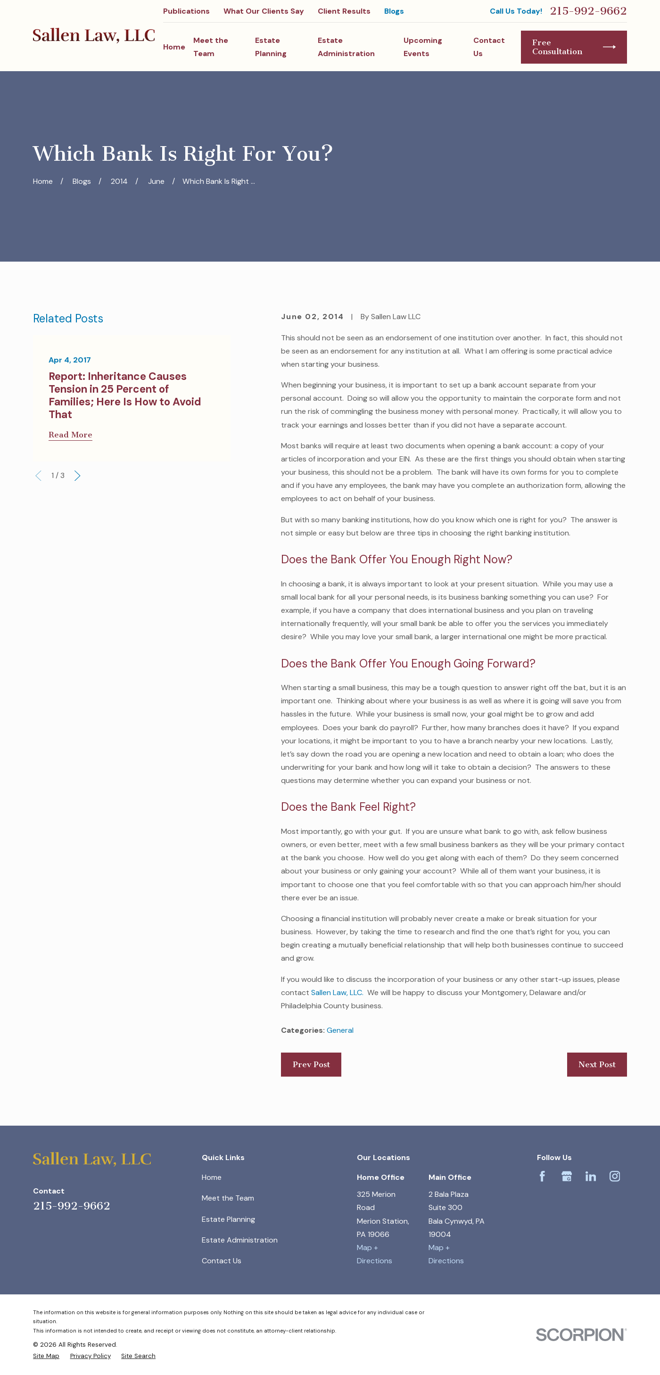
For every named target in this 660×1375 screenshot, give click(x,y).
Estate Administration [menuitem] (346, 46)
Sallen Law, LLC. (337, 992)
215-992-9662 (588, 11)
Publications (186, 11)
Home (212, 1177)
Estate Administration (240, 1240)
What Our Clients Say (263, 11)
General (340, 1030)
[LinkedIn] (591, 1176)
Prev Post (311, 1064)
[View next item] (77, 475)
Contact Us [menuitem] (489, 46)
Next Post (597, 1064)
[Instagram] (615, 1176)
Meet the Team (228, 1198)
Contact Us (221, 1261)
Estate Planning (228, 1219)
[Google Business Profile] (566, 1176)
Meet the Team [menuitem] (210, 46)
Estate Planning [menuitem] (271, 46)
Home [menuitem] (174, 47)
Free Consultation (574, 47)
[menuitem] (46, 1355)
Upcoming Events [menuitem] (423, 46)
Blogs (394, 11)
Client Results (344, 11)
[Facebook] (542, 1176)
